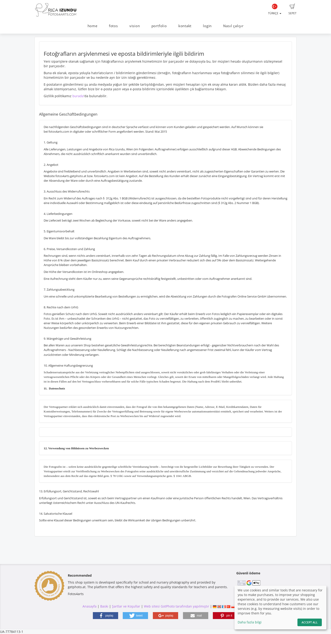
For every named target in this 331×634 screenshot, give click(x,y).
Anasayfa (90, 606)
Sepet (292, 9)
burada (78, 96)
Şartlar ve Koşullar (126, 606)
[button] (105, 615)
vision (134, 25)
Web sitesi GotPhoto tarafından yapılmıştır (176, 606)
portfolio (159, 25)
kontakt (184, 25)
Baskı (104, 606)
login (207, 25)
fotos (113, 25)
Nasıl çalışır (233, 25)
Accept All (310, 622)
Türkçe (274, 9)
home (92, 25)
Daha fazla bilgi (250, 622)
